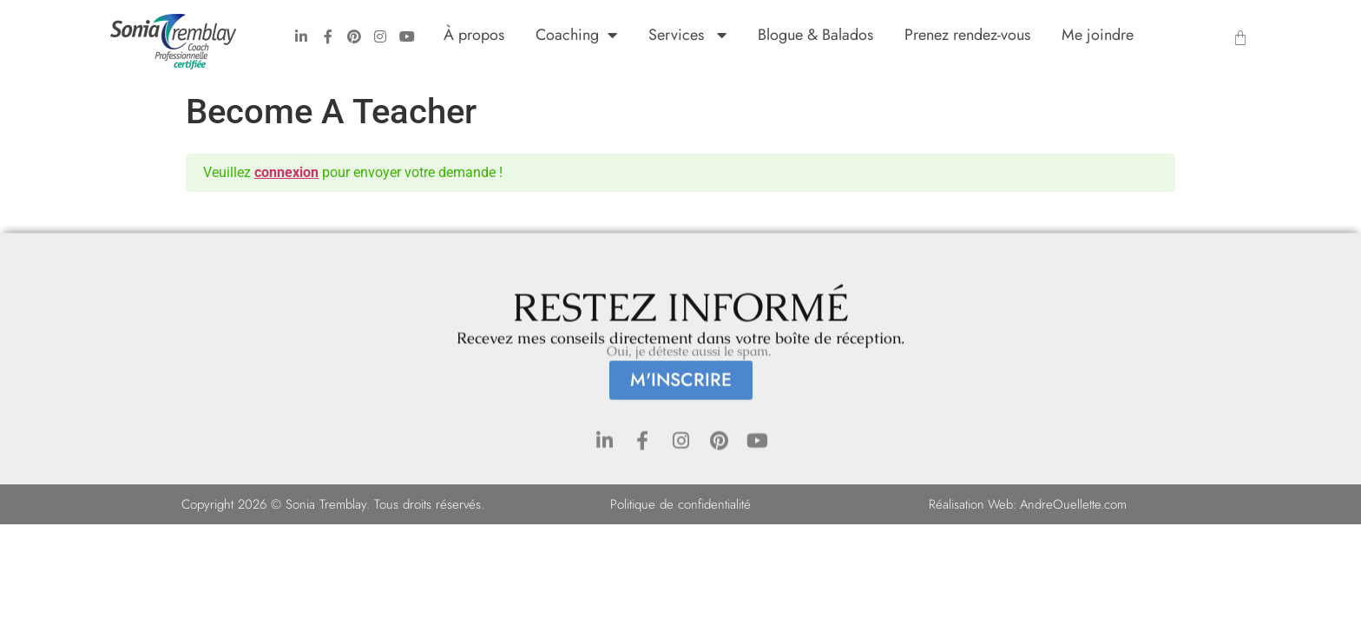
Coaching (576, 34)
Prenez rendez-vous (967, 34)
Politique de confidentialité (680, 504)
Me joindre (1098, 34)
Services (687, 34)
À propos (474, 34)
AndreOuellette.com (1074, 504)
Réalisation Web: (973, 504)
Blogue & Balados (815, 34)
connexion (286, 172)
